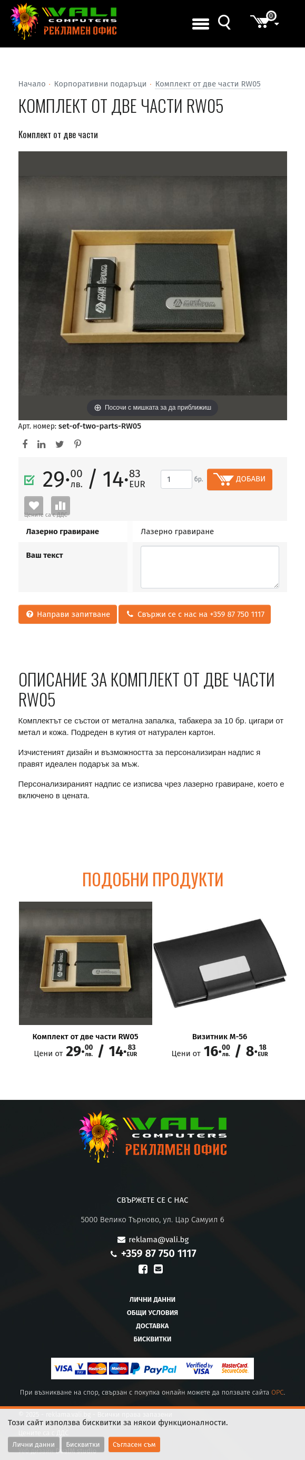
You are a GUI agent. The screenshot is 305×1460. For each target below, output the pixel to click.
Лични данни (153, 1299)
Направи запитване (68, 614)
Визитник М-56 (220, 1037)
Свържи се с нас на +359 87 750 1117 (194, 614)
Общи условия (152, 1313)
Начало (32, 84)
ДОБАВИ (239, 479)
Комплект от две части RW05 (207, 84)
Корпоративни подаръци (100, 84)
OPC (277, 1392)
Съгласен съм (134, 1444)
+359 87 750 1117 (158, 1253)
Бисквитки (152, 1339)
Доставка (152, 1326)
